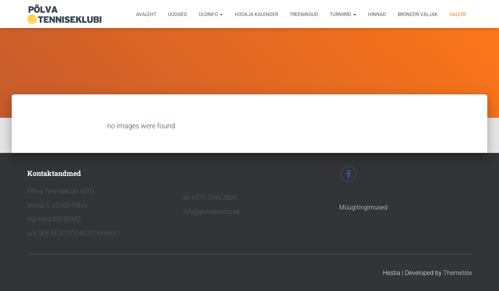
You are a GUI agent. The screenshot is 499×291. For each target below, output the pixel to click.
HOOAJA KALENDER (256, 14)
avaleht (146, 14)
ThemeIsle (457, 273)
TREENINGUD (304, 14)
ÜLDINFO (211, 14)
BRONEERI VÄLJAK (418, 14)
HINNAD (377, 14)
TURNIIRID (343, 14)
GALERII (457, 14)
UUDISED (177, 14)
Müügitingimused (363, 207)
